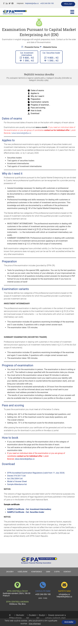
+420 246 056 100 (47, 3)
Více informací (35, 623)
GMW (48, 572)
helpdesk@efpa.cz (32, 3)
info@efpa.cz (64, 594)
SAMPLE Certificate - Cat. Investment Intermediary (29, 509)
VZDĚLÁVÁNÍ (22, 572)
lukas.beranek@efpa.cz (21, 133)
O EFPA (57, 572)
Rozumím (68, 622)
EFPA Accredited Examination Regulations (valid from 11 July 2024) (36, 473)
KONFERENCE (36, 572)
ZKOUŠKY (10, 572)
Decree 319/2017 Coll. (16, 476)
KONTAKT (67, 572)
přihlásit (68, 4)
